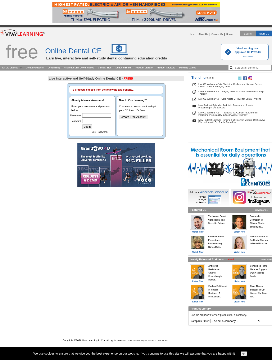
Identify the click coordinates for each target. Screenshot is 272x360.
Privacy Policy (137, 340)
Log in (247, 33)
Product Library (144, 67)
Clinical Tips (105, 67)
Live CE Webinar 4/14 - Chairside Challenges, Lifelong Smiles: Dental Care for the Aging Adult (230, 85)
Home (192, 34)
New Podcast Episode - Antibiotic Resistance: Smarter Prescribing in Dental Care (226, 106)
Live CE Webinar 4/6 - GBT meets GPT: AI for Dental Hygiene (229, 99)
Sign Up (264, 33)
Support (230, 34)
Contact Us (217, 34)
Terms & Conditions (157, 340)
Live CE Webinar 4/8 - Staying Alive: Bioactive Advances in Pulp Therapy (231, 92)
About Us (203, 34)
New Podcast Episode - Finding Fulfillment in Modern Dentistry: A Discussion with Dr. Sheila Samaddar (231, 121)
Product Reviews (166, 67)
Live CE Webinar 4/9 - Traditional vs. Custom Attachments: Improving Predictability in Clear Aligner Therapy (228, 113)
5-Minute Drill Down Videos (79, 67)
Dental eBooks (123, 67)
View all (210, 78)
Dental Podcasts (35, 67)
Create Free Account (133, 116)
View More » (261, 210)
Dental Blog (54, 67)
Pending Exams (187, 67)
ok (243, 353)
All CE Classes (10, 67)
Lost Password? (100, 132)
